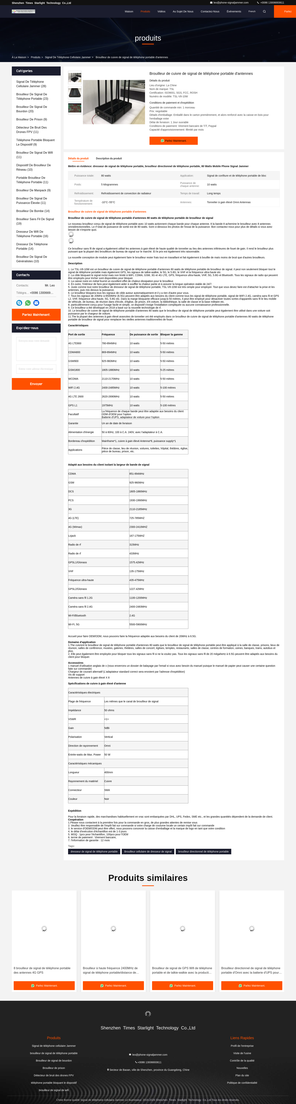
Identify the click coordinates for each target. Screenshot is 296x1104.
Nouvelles (242, 1068)
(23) (32, 96)
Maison (129, 11)
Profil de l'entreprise (242, 1045)
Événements (234, 11)
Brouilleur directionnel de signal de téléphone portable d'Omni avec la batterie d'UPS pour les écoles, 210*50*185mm (250, 971)
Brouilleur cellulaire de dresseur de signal (148, 851)
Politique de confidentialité (242, 1082)
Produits (145, 11)
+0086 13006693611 (270, 2)
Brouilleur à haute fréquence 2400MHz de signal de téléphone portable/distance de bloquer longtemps (110, 971)
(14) (33, 211)
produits (35, 57)
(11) (31, 130)
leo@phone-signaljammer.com (229, 2)
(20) (31, 109)
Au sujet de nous (183, 11)
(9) (31, 119)
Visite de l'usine (242, 1053)
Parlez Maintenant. (36, 315)
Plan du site (242, 1075)
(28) (31, 84)
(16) (32, 234)
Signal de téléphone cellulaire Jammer (68, 57)
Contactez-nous (210, 11)
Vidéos (162, 11)
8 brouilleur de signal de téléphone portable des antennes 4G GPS (42, 970)
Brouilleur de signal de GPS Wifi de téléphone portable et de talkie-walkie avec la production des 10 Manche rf (182, 971)
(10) (33, 167)
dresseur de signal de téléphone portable (94, 851)
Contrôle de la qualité (242, 1060)
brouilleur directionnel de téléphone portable (203, 851)
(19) (35, 221)
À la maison (19, 57)
